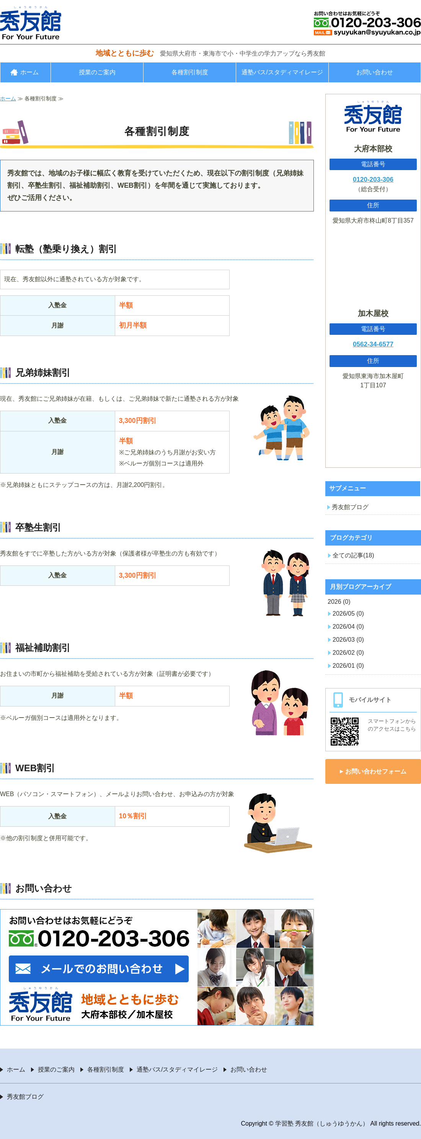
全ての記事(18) (353, 555)
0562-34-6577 (373, 344)
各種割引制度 (189, 72)
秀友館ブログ (350, 507)
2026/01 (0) (348, 665)
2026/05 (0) (348, 613)
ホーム (29, 72)
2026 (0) (339, 601)
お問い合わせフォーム (375, 771)
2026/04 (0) (348, 626)
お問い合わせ (374, 72)
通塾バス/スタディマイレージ (282, 72)
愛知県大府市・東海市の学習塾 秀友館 (30, 22)
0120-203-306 (373, 179)
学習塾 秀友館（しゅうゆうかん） (322, 1123)
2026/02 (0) (348, 652)
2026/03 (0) (348, 639)
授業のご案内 (97, 72)
